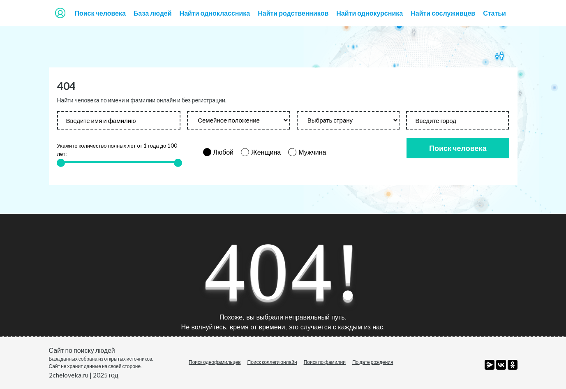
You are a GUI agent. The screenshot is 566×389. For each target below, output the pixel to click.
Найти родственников (293, 13)
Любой (223, 152)
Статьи (494, 13)
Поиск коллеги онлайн (272, 362)
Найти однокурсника (369, 13)
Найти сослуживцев (443, 13)
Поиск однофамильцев (215, 362)
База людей (153, 13)
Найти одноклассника (215, 13)
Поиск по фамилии (325, 362)
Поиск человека (100, 13)
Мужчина (312, 152)
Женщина (266, 152)
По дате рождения (372, 362)
